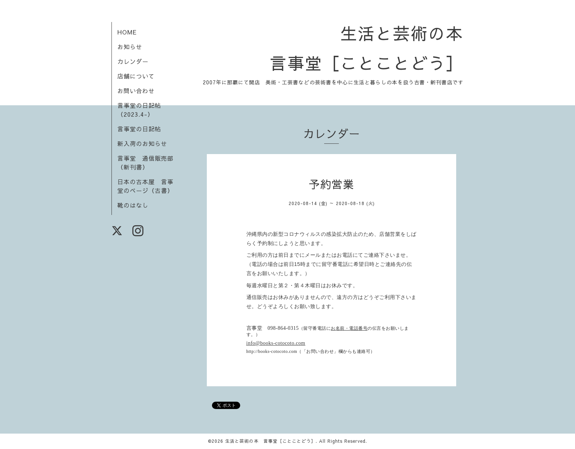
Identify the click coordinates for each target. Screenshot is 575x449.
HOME (127, 32)
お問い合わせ (136, 91)
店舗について (136, 76)
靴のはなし (133, 205)
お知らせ (129, 47)
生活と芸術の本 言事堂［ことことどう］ (270, 441)
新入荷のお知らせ (142, 143)
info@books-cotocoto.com (275, 343)
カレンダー (133, 61)
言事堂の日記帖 (139, 129)
